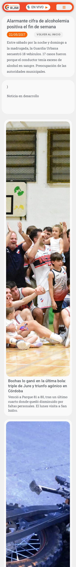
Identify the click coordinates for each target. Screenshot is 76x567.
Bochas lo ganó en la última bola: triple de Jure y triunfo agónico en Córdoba (37, 386)
